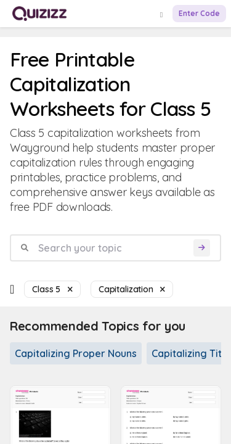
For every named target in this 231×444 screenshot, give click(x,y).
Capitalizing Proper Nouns (76, 353)
